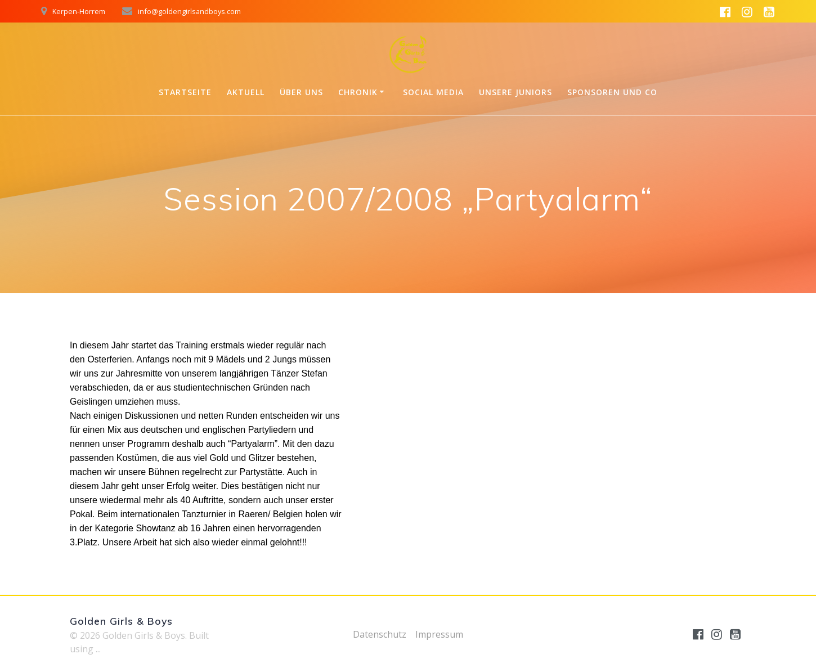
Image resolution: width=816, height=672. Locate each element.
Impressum (439, 634)
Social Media (433, 92)
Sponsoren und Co (612, 92)
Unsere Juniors (515, 92)
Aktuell (245, 92)
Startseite (185, 92)
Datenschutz (379, 634)
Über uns (301, 92)
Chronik (358, 92)
